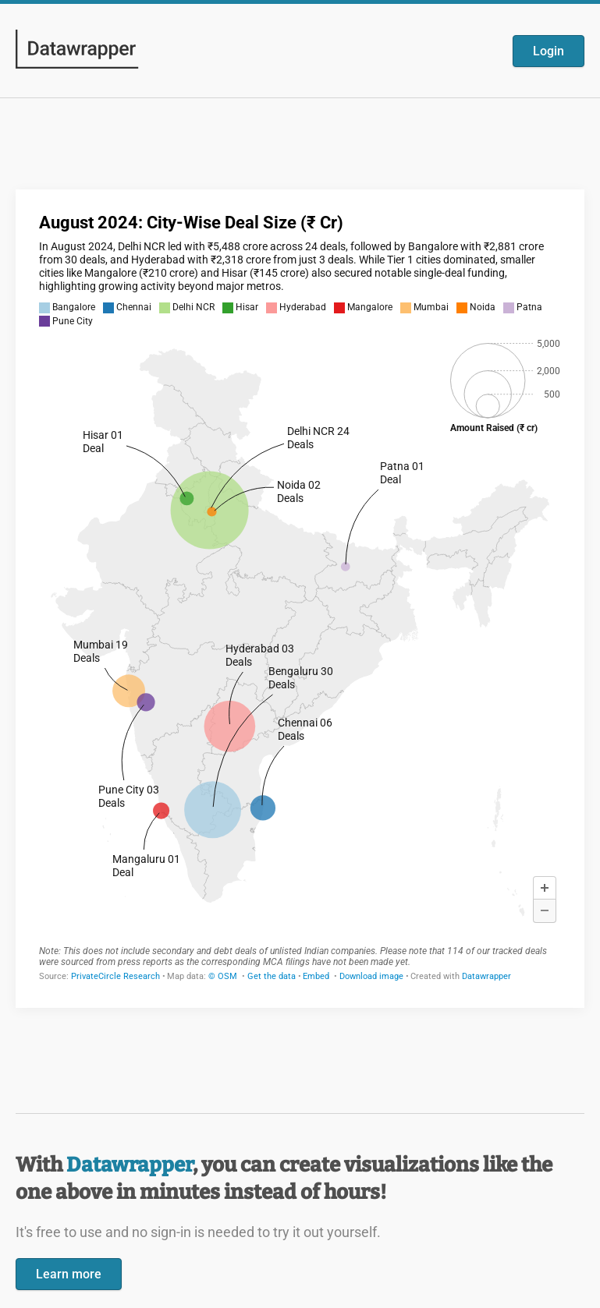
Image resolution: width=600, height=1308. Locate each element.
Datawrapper (129, 1165)
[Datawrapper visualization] (300, 597)
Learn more (68, 1274)
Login (548, 51)
